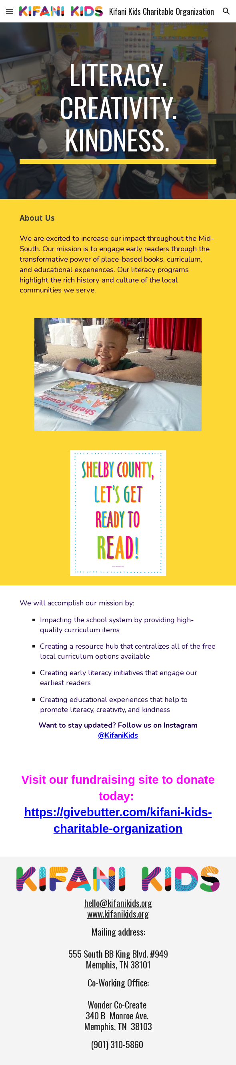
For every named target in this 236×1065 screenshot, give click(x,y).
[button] (9, 11)
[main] (117, 110)
